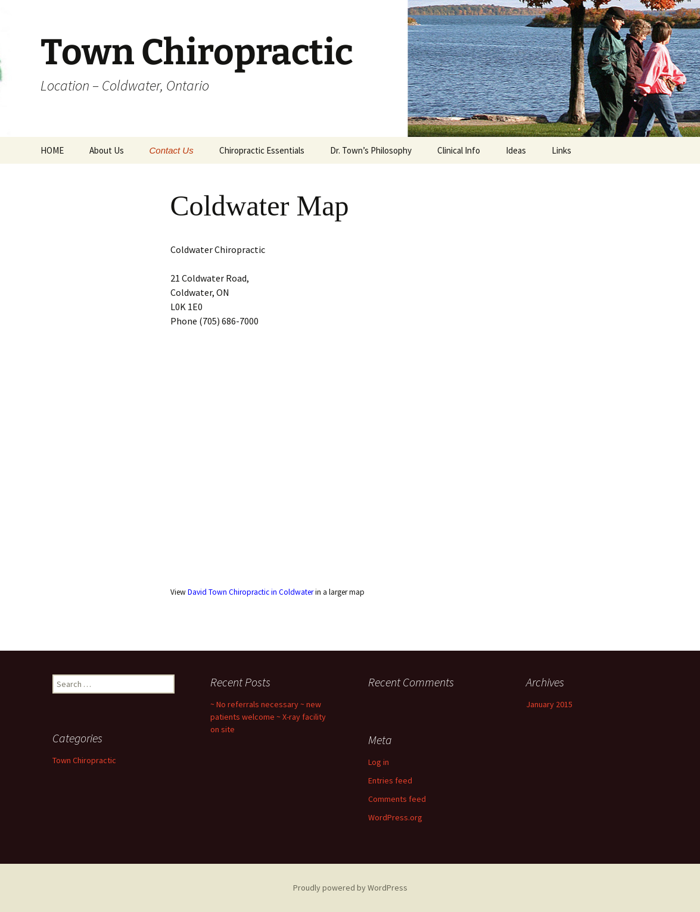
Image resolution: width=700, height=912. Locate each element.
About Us (106, 150)
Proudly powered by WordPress (350, 887)
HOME (52, 150)
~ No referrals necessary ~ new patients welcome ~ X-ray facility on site (268, 717)
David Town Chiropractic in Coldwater (250, 592)
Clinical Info (458, 150)
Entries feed (390, 780)
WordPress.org (395, 817)
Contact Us (172, 150)
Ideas (516, 150)
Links (561, 150)
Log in (378, 762)
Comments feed (397, 799)
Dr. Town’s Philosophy (371, 150)
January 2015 (549, 704)
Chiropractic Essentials (261, 150)
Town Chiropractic (84, 760)
